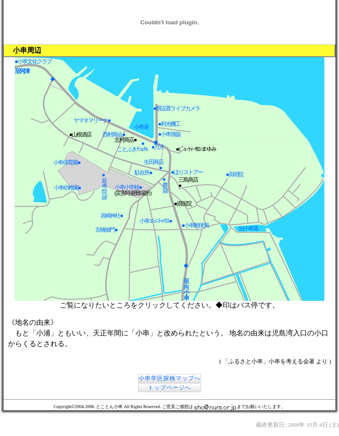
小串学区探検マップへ (169, 378)
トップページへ (169, 387)
